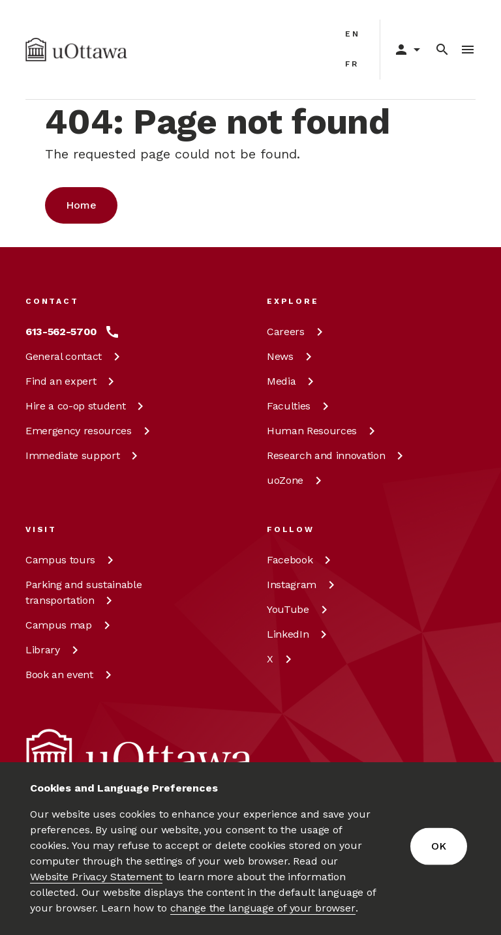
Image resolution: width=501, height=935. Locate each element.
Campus (71, 560)
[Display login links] (402, 50)
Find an (72, 381)
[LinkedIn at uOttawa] (299, 634)
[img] (76, 50)
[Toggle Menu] (468, 50)
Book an (70, 674)
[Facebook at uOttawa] (301, 560)
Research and (337, 455)
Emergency (90, 430)
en (352, 33)
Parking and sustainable (83, 592)
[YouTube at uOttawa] (299, 609)
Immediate (83, 455)
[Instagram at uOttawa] (303, 585)
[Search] (442, 50)
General (75, 356)
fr (352, 63)
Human (323, 430)
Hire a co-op (86, 406)
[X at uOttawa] (281, 659)
